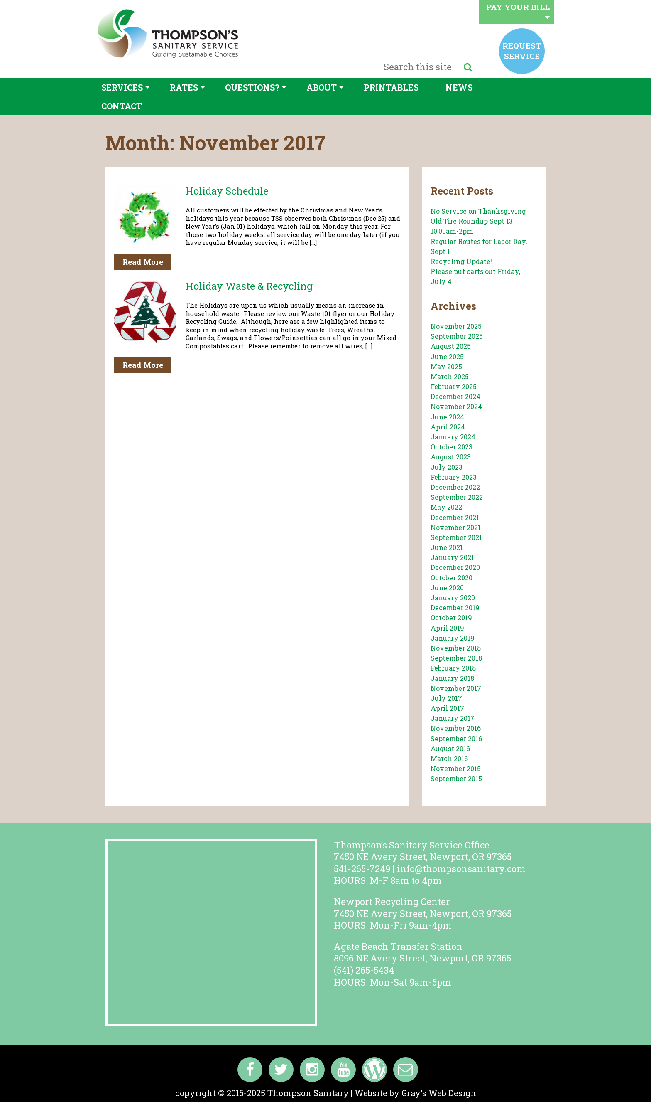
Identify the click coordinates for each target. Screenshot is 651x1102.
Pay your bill (518, 11)
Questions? (252, 87)
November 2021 (456, 527)
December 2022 (455, 487)
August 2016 (450, 748)
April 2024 (448, 426)
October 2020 (451, 577)
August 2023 (451, 456)
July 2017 (446, 698)
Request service (521, 50)
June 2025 (447, 356)
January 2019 (453, 638)
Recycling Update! (461, 261)
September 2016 (456, 738)
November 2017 (456, 688)
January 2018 (452, 678)
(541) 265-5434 (364, 970)
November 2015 (456, 768)
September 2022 (457, 497)
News (458, 87)
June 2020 (447, 587)
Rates (184, 87)
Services (122, 87)
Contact (121, 106)
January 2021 (452, 557)
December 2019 (455, 607)
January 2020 (453, 597)
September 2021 (456, 537)
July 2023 (447, 467)
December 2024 (455, 396)
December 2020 (455, 567)
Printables (391, 87)
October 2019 (451, 617)
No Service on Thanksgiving (478, 211)
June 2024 (447, 416)
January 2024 (453, 436)
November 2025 (456, 326)
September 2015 (456, 778)
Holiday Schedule (227, 190)
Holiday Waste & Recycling (249, 286)
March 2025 (450, 376)
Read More (142, 262)
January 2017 (453, 718)
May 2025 (446, 366)
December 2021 (455, 517)
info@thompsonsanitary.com (461, 869)
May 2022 (446, 507)
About (321, 87)
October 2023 (451, 446)
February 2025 (454, 386)
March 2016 (449, 758)
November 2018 (456, 647)
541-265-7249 (362, 869)
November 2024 (456, 406)
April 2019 (447, 628)
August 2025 (451, 346)
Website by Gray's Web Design (415, 1092)
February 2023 (454, 477)
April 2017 (447, 708)
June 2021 (447, 547)
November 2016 (456, 728)
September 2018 (456, 657)
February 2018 (453, 667)
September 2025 (457, 336)
